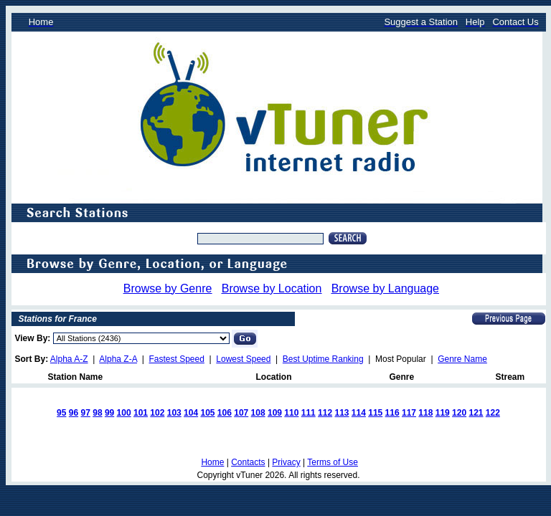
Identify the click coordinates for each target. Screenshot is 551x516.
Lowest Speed (243, 359)
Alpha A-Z (69, 359)
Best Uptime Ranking (323, 359)
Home (212, 462)
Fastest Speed (176, 359)
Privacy (286, 462)
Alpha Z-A (118, 359)
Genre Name (462, 359)
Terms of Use (332, 462)
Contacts (248, 462)
